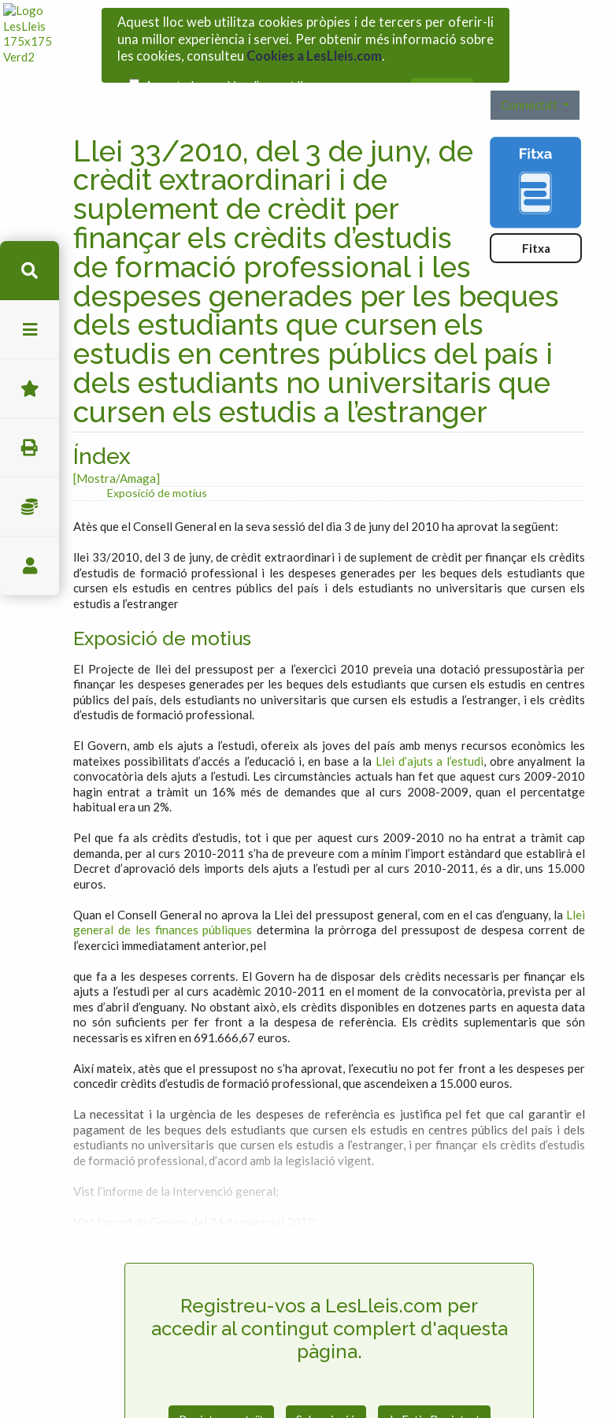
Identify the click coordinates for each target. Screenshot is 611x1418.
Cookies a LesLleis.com (314, 52)
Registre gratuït (221, 1396)
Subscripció (326, 1396)
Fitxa (536, 224)
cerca (29, 270)
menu (29, 329)
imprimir (29, 447)
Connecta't (530, 80)
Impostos (29, 506)
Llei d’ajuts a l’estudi (429, 736)
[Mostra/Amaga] (116, 454)
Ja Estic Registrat (434, 1396)
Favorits (29, 388)
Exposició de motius (157, 468)
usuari (29, 566)
